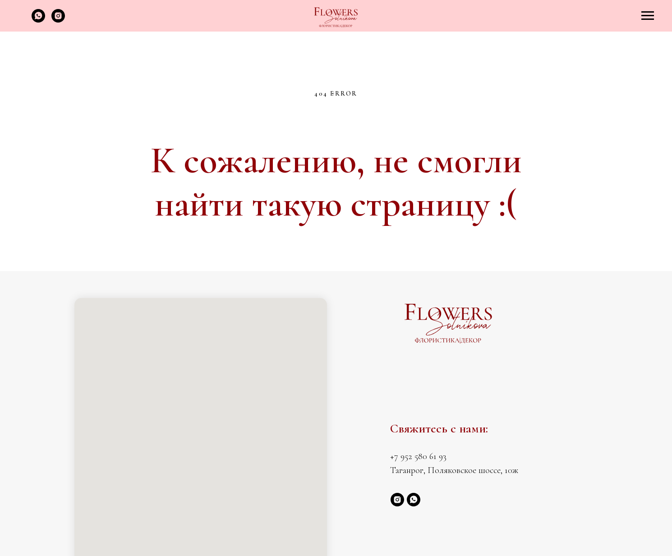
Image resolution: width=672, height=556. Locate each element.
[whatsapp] (38, 20)
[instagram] (58, 20)
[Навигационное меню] (647, 15)
